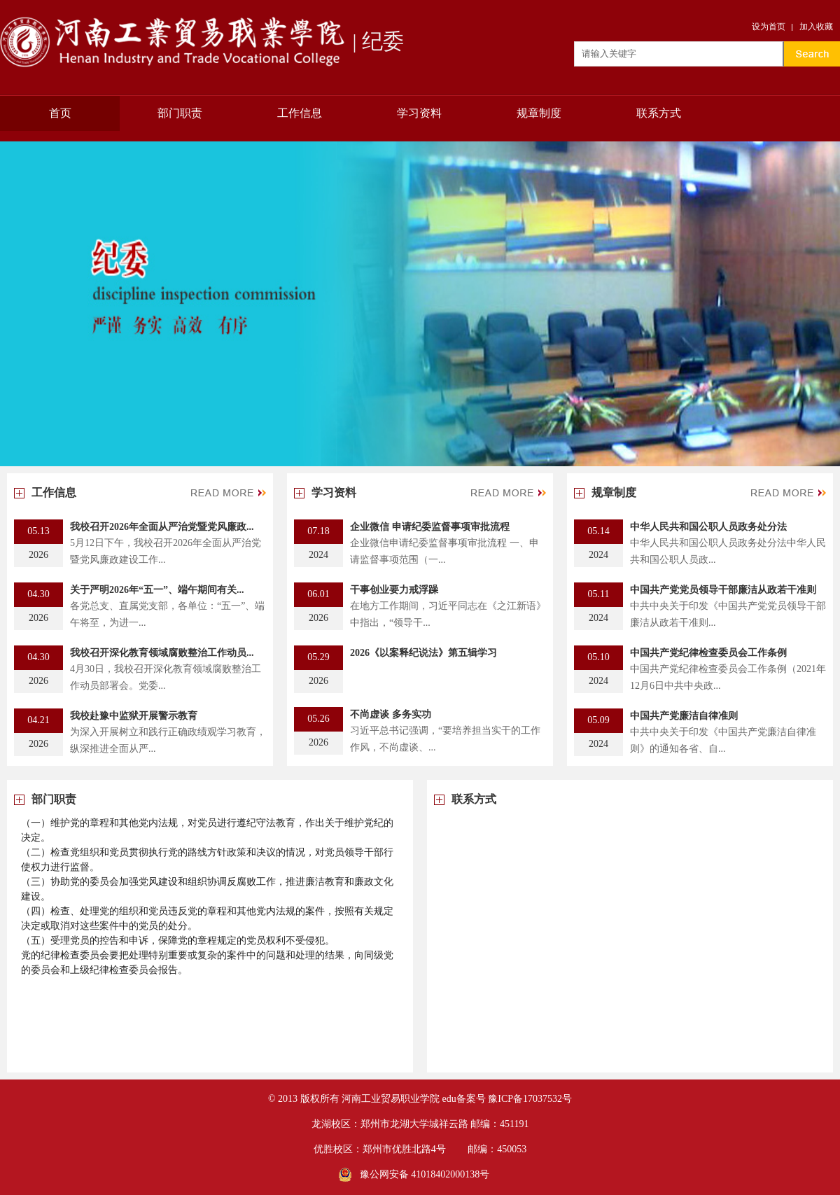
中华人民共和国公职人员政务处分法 (708, 527)
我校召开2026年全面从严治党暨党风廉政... (162, 527)
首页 (60, 113)
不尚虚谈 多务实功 (390, 714)
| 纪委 (202, 42)
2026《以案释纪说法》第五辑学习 (423, 653)
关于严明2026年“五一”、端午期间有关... (157, 590)
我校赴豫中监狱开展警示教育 (133, 716)
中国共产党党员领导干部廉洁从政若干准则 (723, 590)
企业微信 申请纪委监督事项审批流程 (430, 527)
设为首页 (768, 27)
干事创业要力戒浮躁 (394, 590)
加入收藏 (816, 27)
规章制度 (539, 113)
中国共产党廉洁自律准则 (684, 716)
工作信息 (299, 113)
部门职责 (180, 113)
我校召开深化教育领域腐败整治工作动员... (162, 653)
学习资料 (419, 113)
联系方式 (658, 113)
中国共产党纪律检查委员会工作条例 (708, 653)
